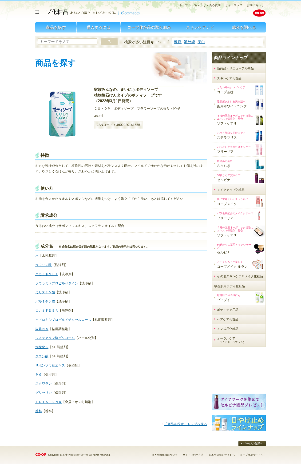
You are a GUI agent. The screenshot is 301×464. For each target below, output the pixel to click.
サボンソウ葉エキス (50, 365)
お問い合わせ (255, 5)
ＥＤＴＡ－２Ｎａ (48, 402)
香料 (38, 411)
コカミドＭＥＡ (46, 274)
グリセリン (43, 393)
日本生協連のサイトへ (222, 454)
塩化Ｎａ (41, 329)
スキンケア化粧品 (229, 78)
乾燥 (178, 42)
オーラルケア (231, 340)
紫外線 (189, 42)
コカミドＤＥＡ (46, 310)
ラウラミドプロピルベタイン (56, 283)
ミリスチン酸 (45, 292)
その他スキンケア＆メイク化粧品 (240, 276)
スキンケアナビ (200, 27)
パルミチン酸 (45, 301)
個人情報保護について (165, 454)
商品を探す (56, 27)
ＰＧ (38, 374)
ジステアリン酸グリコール (55, 338)
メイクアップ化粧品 (231, 190)
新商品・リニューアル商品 (235, 68)
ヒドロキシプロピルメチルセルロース (63, 320)
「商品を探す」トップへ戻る (185, 424)
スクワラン (43, 383)
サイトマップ (233, 5)
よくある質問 (212, 5)
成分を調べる (244, 27)
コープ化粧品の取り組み (149, 27)
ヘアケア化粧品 (227, 319)
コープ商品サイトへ (251, 454)
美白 (201, 42)
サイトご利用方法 (193, 454)
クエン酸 (41, 356)
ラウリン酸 (43, 265)
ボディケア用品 (227, 309)
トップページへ (189, 5)
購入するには (99, 27)
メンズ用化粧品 (227, 329)
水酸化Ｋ (41, 347)
